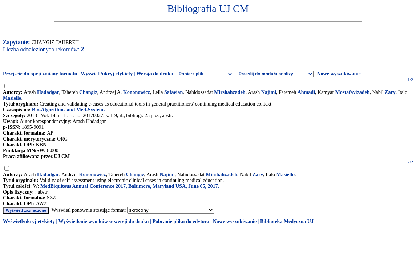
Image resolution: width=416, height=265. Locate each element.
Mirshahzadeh (229, 92)
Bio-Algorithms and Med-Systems (68, 109)
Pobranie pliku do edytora (180, 221)
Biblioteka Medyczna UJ (287, 221)
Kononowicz (136, 92)
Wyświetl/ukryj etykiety (107, 73)
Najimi (268, 92)
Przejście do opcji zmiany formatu (40, 73)
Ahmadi (306, 92)
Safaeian (173, 92)
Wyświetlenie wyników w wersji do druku (103, 221)
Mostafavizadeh (352, 92)
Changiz (88, 92)
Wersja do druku (154, 73)
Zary (390, 92)
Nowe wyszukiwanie (338, 73)
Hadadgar (48, 92)
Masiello (12, 98)
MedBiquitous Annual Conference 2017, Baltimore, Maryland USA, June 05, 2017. (129, 186)
